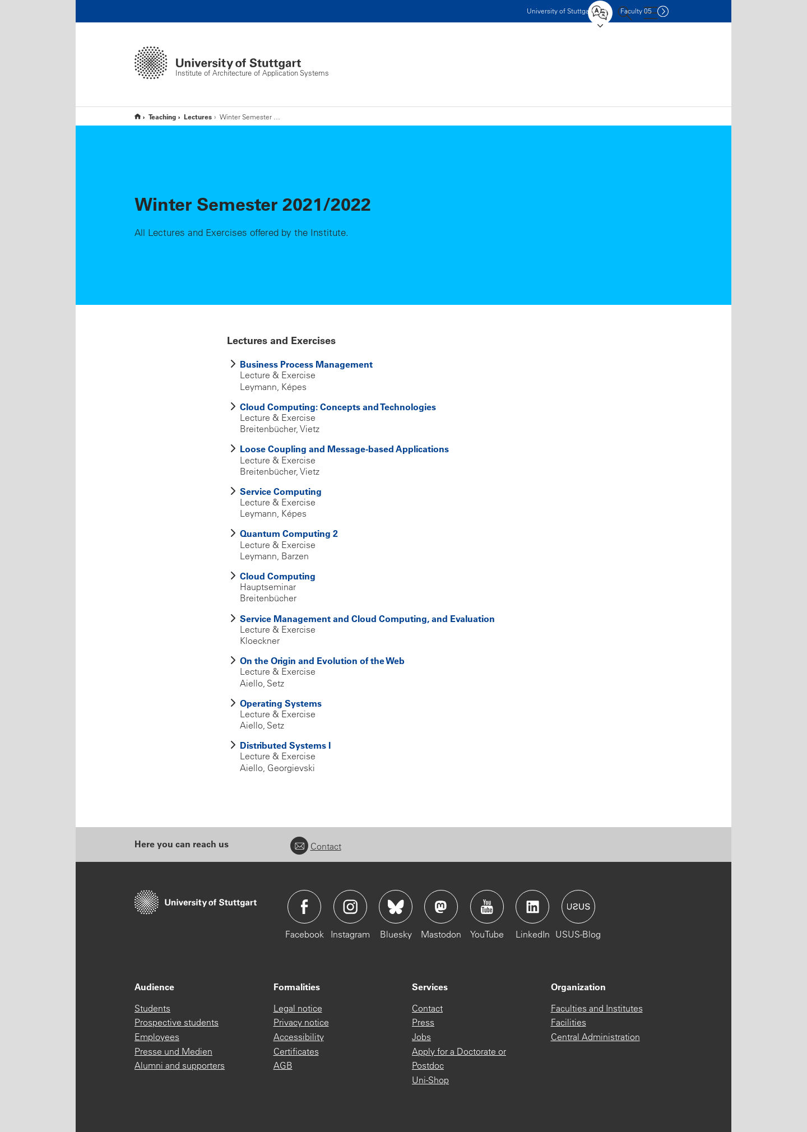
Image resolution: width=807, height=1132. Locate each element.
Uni (560, 11)
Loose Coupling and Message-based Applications (344, 448)
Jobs (421, 1036)
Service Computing (281, 491)
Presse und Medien (173, 1051)
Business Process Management (306, 364)
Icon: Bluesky (395, 907)
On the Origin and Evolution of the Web (322, 660)
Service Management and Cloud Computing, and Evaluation (367, 618)
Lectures (198, 116)
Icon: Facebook (304, 907)
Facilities (568, 1022)
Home (137, 116)
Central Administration (595, 1036)
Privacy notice (301, 1022)
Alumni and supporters (179, 1065)
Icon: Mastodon (441, 907)
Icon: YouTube (487, 907)
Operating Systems (281, 703)
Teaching (162, 116)
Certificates (296, 1051)
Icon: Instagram (350, 907)
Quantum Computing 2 (289, 533)
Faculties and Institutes (597, 1008)
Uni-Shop (430, 1079)
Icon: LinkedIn (532, 907)
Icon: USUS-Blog (578, 907)
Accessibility (298, 1036)
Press (423, 1022)
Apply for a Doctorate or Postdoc (459, 1058)
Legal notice (297, 1008)
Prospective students (176, 1022)
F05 (636, 11)
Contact (315, 846)
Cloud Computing (278, 576)
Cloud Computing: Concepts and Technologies (338, 406)
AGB (283, 1065)
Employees (156, 1036)
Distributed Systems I (285, 745)
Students (152, 1008)
